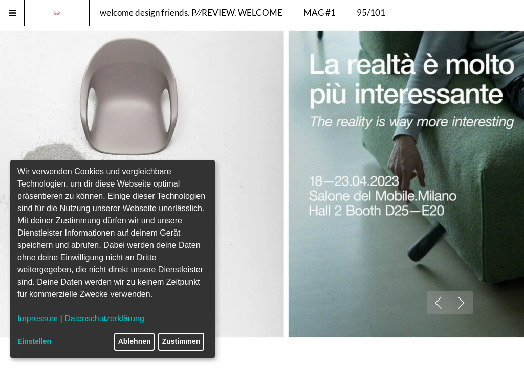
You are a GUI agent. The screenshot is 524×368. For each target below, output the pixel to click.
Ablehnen (134, 341)
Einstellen (34, 341)
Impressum (37, 318)
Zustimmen (181, 341)
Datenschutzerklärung (104, 318)
